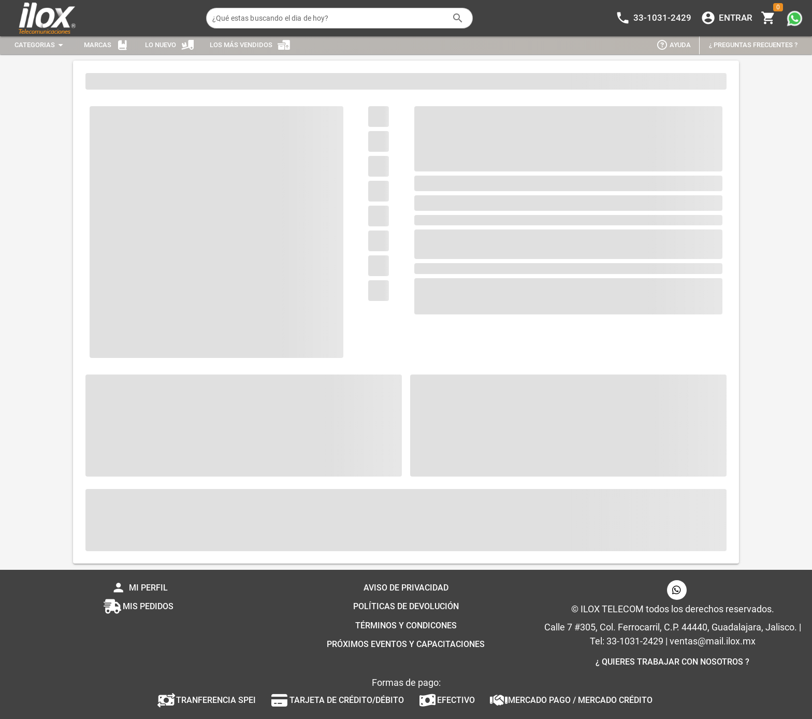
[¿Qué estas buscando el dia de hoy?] (329, 18)
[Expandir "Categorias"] (40, 45)
